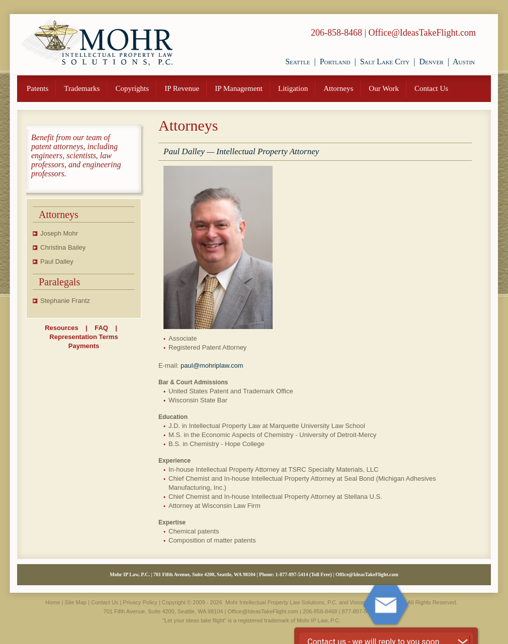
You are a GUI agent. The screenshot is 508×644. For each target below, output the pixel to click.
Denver (431, 61)
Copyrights (132, 88)
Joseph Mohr (59, 233)
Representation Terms (83, 337)
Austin (464, 61)
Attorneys (338, 88)
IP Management (239, 88)
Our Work (384, 88)
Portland (335, 61)
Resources (61, 328)
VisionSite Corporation (377, 602)
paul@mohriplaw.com (212, 365)
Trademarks (82, 88)
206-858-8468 (336, 33)
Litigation (293, 88)
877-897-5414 (294, 574)
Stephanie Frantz (65, 300)
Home (52, 602)
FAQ (101, 328)
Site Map (76, 602)
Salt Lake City (385, 61)
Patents (37, 88)
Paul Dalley (56, 261)
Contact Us (431, 88)
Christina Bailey (63, 247)
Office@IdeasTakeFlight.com (422, 33)
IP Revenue (181, 88)
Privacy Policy (140, 602)
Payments (83, 346)
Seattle (297, 61)
